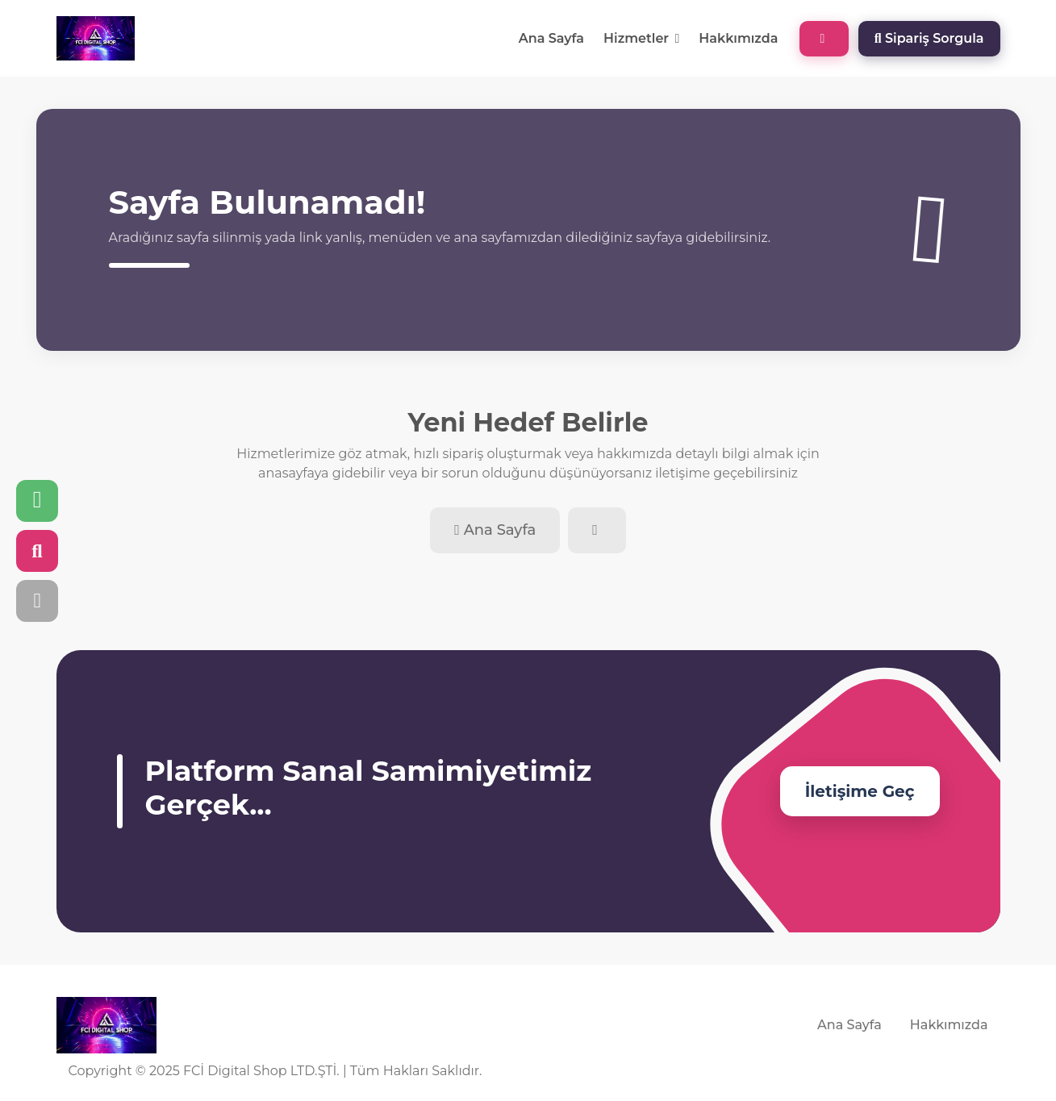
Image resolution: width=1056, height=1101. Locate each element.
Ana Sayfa (551, 38)
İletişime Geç (860, 791)
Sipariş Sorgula (929, 38)
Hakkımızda (738, 38)
